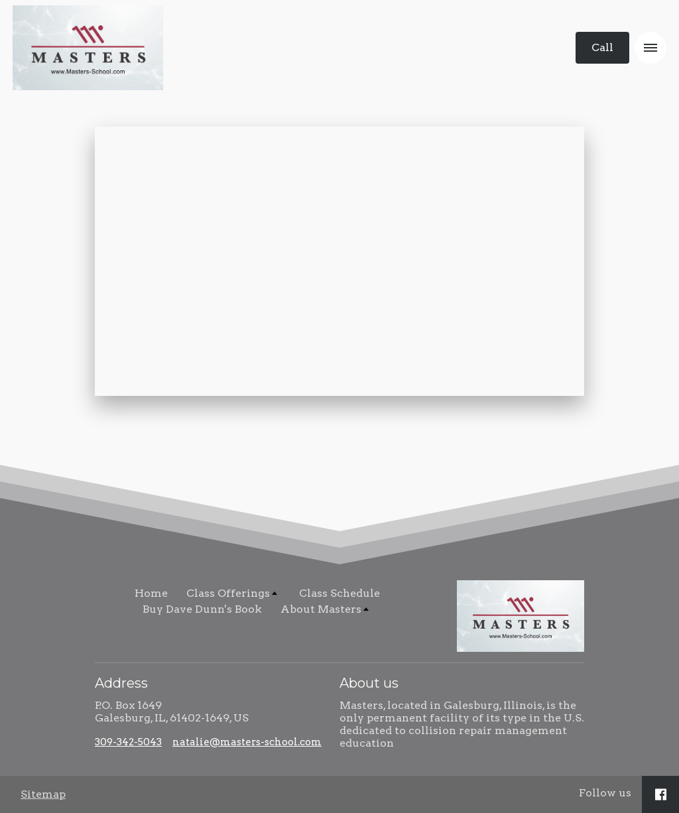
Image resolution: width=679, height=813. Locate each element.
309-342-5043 (128, 742)
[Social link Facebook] (660, 794)
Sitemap (43, 794)
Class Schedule (339, 593)
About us (369, 683)
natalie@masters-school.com (247, 742)
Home (151, 593)
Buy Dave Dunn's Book (202, 609)
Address (121, 683)
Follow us (605, 792)
